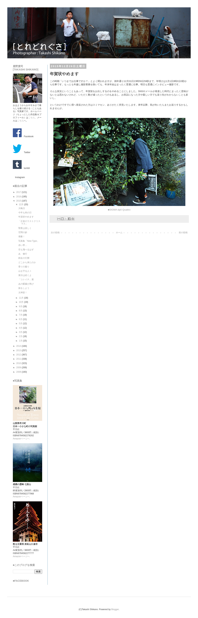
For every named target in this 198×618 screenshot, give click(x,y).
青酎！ (21, 236)
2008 (19, 372)
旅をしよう (23, 288)
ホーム (119, 232)
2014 (19, 346)
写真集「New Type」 (28, 241)
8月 (21, 310)
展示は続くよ (25, 275)
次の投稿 (55, 232)
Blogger (115, 609)
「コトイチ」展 (26, 279)
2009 (19, 367)
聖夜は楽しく (25, 228)
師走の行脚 (23, 258)
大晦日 (21, 208)
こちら (31, 117)
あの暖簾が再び (26, 284)
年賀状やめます (26, 216)
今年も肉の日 (25, 212)
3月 (21, 332)
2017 (19, 192)
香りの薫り (23, 266)
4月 (21, 328)
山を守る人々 (25, 271)
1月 (21, 340)
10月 (21, 302)
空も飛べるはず (26, 249)
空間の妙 (22, 232)
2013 (19, 350)
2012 (19, 354)
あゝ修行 (22, 254)
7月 (21, 315)
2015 (19, 201)
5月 (21, 323)
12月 (21, 204)
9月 (21, 306)
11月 (21, 298)
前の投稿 (183, 232)
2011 (19, 359)
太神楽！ (22, 292)
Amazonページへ (21, 438)
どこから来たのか (27, 262)
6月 (21, 319)
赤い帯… (22, 245)
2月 (21, 336)
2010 (19, 363)
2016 (19, 196)
